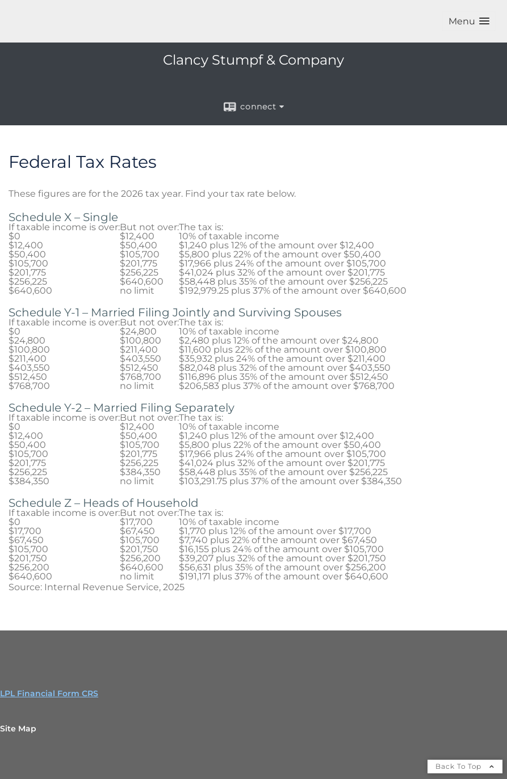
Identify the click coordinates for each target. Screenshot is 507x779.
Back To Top (465, 766)
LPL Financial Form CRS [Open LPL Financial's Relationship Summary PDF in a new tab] (49, 693)
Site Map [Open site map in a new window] (18, 728)
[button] (469, 21)
